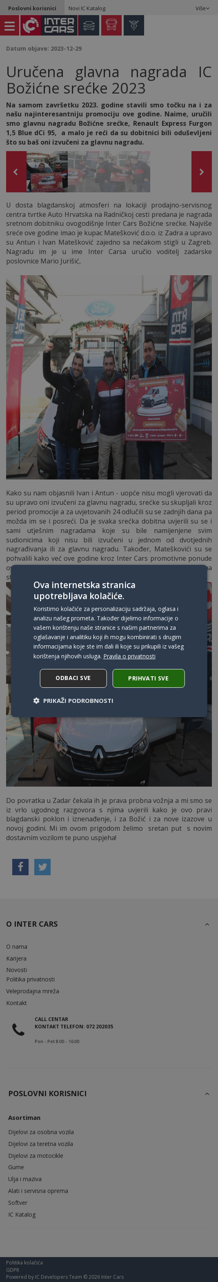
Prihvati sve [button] (148, 678)
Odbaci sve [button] (73, 678)
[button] (73, 700)
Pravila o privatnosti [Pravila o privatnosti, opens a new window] (129, 656)
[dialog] (109, 641)
